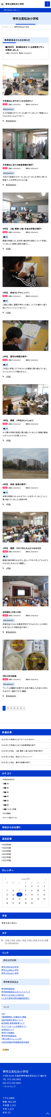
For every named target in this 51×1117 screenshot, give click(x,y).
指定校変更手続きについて (12, 1020)
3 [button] (11, 708)
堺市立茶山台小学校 (9, 973)
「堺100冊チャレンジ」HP (11, 1038)
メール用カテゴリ (10, 817)
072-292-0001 (14, 1079)
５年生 (8, 312)
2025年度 (7, 847)
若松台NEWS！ (9, 779)
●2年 (6, 787)
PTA (6, 943)
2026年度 (7, 844)
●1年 (6, 783)
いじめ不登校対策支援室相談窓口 (15, 998)
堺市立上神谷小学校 (9, 970)
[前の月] (5, 879)
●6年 (6, 805)
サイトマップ (10, 1086)
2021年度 (7, 860)
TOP (3, 1013)
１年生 (8, 568)
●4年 (6, 796)
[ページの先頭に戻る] (47, 1113)
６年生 (8, 248)
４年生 (8, 504)
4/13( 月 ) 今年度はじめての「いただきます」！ (18, 739)
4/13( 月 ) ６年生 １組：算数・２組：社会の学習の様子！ (22, 751)
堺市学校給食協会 (9, 1035)
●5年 (6, 800)
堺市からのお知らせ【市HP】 (12, 995)
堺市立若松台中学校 (9, 967)
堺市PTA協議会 (7, 1032)
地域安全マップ (7, 1029)
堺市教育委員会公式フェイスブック (15, 991)
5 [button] (17, 708)
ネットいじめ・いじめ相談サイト (13, 1026)
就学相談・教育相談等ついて (13, 1023)
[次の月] (45, 879)
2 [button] (7, 708)
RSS (7, 1049)
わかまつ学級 (43, 940)
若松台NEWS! (11, 121)
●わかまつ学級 (10, 809)
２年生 (8, 376)
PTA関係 (7, 813)
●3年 (6, 792)
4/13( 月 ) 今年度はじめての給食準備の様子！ (18, 745)
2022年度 (7, 857)
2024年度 (7, 851)
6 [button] (20, 708)
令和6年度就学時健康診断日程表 (15, 1042)
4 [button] (14, 708)
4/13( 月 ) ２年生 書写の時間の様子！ (16, 762)
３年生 (8, 440)
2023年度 (7, 854)
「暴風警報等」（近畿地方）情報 (13, 1016)
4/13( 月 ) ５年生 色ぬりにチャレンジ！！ (16, 756)
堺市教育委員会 (8, 988)
